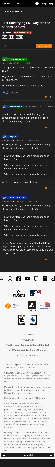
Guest (13, 140)
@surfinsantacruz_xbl (13, 144)
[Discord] (45, 278)
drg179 (13, 136)
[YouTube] (27, 278)
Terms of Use (27, 335)
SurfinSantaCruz (17, 59)
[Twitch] (36, 278)
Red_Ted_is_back (18, 197)
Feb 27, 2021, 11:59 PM (43, 106)
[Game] (37, 3)
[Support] (44, 3)
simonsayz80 (16, 106)
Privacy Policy (27, 340)
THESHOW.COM (10, 3)
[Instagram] (10, 278)
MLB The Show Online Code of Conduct (28, 350)
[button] (4, 463)
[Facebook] (18, 278)
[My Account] (51, 3)
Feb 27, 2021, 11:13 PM (20, 63)
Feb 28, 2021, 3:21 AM (29, 201)
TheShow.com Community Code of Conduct (27, 345)
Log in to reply (44, 46)
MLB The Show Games (27, 355)
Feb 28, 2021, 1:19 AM (29, 140)
